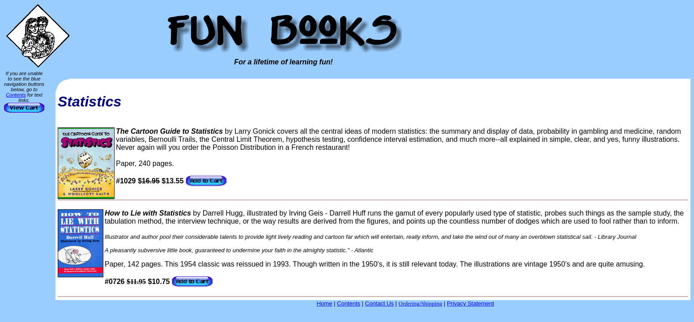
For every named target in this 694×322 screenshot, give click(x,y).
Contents (16, 94)
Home (324, 303)
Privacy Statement (470, 303)
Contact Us (379, 303)
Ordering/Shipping (421, 303)
